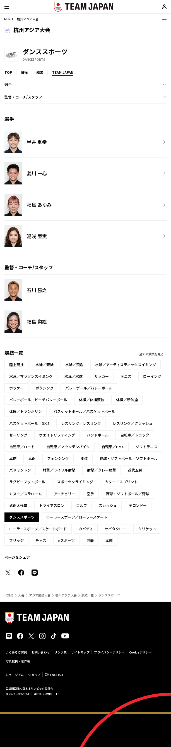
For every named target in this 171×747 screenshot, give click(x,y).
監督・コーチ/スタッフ (23, 97)
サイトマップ (80, 652)
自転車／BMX (113, 446)
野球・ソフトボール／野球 (127, 493)
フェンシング (58, 458)
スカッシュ (108, 505)
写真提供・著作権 (18, 661)
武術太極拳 (18, 505)
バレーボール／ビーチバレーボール (38, 399)
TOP (8, 72)
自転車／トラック (134, 435)
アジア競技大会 (39, 595)
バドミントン (20, 470)
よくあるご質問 (16, 652)
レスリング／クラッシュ (133, 423)
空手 (90, 493)
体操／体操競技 (91, 399)
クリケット (147, 528)
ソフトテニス (146, 446)
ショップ (34, 674)
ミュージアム (15, 674)
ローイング (152, 376)
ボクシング (44, 388)
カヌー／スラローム (25, 493)
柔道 (84, 458)
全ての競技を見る (151, 354)
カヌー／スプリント (121, 481)
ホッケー (16, 388)
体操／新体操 (127, 399)
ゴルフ (81, 505)
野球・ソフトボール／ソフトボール (129, 458)
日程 (24, 72)
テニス (126, 376)
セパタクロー (115, 528)
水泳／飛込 (74, 364)
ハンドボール (98, 435)
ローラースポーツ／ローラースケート (76, 517)
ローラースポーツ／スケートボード (38, 528)
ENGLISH (56, 674)
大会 (21, 595)
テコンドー (138, 505)
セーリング (18, 435)
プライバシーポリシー (109, 652)
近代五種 (135, 470)
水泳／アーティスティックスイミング (125, 364)
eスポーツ (66, 540)
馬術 (31, 458)
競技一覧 (87, 595)
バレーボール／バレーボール (88, 388)
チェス (40, 540)
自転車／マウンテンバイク (68, 446)
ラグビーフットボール (27, 481)
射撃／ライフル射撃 (59, 470)
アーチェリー (64, 493)
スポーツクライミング (75, 481)
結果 (40, 72)
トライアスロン (51, 505)
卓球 (12, 458)
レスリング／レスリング (81, 423)
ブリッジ (16, 540)
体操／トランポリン (25, 411)
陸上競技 (16, 364)
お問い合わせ (41, 652)
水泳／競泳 (44, 364)
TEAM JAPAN (62, 72)
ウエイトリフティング (57, 435)
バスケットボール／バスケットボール (84, 411)
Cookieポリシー (140, 652)
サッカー (101, 376)
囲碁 (90, 540)
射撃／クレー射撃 (101, 470)
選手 (8, 84)
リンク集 (60, 652)
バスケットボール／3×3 (29, 423)
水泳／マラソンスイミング (31, 376)
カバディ (86, 528)
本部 (109, 540)
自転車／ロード (22, 446)
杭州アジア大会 (66, 595)
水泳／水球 (73, 376)
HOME (8, 595)
